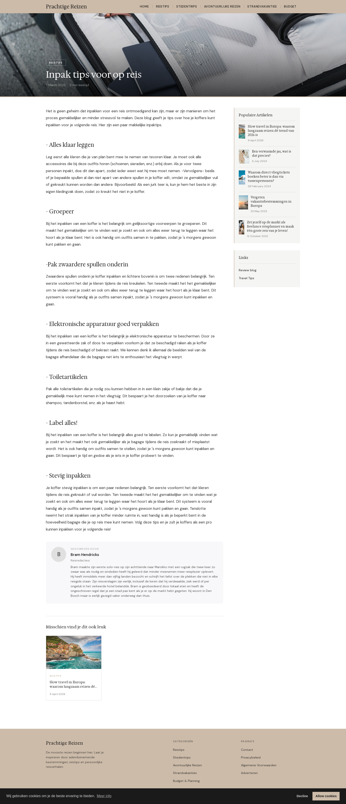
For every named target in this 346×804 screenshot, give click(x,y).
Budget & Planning (186, 781)
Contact (247, 750)
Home (144, 6)
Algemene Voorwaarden (258, 765)
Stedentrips (186, 6)
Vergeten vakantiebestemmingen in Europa (271, 201)
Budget (290, 6)
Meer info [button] (104, 796)
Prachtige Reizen (64, 743)
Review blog (247, 270)
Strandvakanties (262, 6)
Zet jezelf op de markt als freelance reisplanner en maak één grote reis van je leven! (270, 226)
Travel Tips (246, 278)
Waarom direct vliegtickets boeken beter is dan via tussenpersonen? (269, 176)
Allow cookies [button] (326, 796)
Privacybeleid (251, 757)
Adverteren (249, 773)
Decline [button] (302, 796)
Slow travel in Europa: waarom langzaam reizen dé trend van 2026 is (271, 130)
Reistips (162, 6)
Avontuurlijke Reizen (222, 6)
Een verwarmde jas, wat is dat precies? (271, 153)
